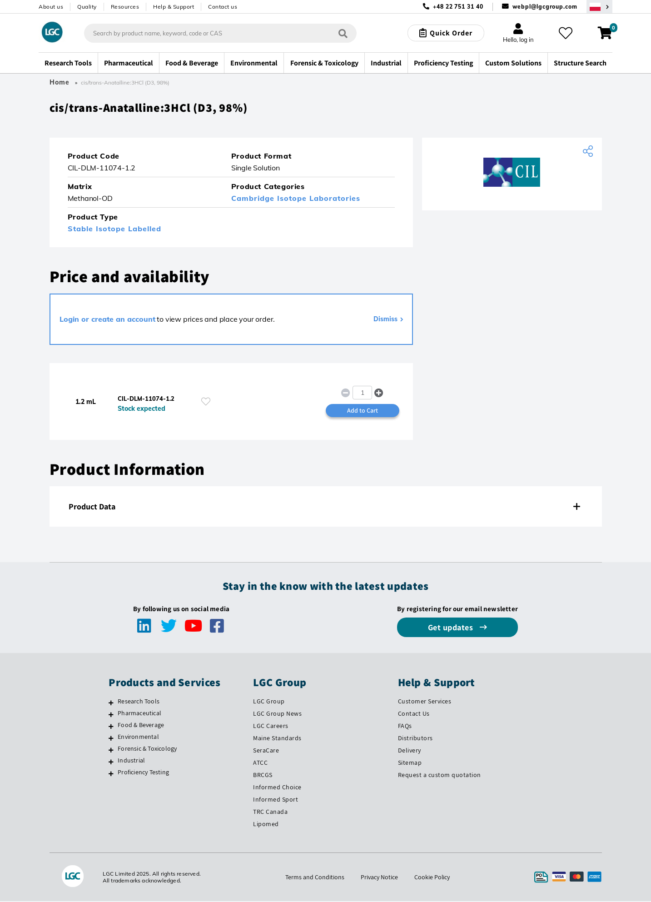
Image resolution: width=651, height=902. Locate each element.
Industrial (131, 761)
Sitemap (410, 763)
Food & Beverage (141, 725)
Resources (125, 6)
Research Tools (138, 702)
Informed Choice (277, 787)
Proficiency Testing (143, 772)
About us (51, 6)
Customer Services (425, 702)
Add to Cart (362, 411)
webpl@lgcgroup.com (544, 6)
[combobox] (220, 33)
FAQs (405, 726)
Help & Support (173, 6)
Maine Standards (277, 738)
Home (60, 82)
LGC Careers (270, 726)
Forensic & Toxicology (147, 749)
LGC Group (269, 702)
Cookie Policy (432, 878)
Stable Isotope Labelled (114, 229)
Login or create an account (107, 319)
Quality (87, 6)
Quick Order (451, 33)
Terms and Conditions (314, 878)
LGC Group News (277, 714)
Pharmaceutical (139, 713)
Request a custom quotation (439, 775)
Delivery (409, 751)
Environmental (138, 737)
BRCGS (263, 775)
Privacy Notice (379, 878)
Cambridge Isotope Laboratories (295, 198)
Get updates (451, 628)
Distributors (415, 738)
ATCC (260, 763)
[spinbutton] (362, 393)
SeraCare (266, 751)
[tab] (326, 507)
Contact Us (414, 714)
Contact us (222, 6)
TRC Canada (270, 812)
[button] (379, 393)
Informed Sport (275, 800)
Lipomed (266, 824)
